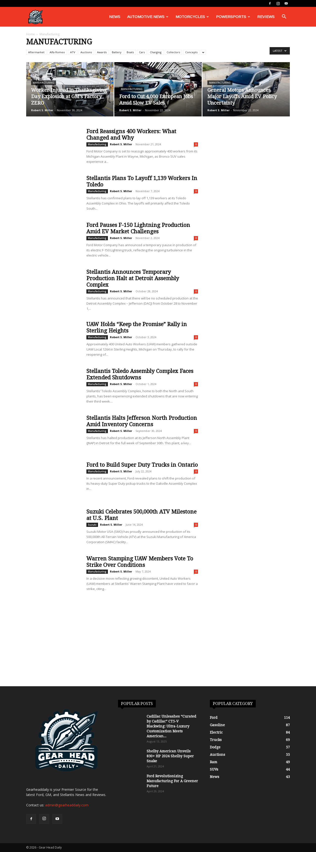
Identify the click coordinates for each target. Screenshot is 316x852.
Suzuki (92, 524)
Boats (130, 52)
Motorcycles (192, 17)
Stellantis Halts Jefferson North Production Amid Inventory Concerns (141, 421)
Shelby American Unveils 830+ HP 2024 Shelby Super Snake (170, 756)
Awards (102, 52)
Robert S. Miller (42, 110)
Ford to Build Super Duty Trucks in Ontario (142, 465)
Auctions (86, 52)
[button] (284, 17)
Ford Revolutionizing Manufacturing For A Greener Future (172, 781)
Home (30, 34)
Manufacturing (43, 82)
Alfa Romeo (57, 52)
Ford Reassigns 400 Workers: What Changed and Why (131, 134)
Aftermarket (36, 52)
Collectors (173, 52)
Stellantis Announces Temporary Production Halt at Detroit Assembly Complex (132, 278)
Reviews (266, 17)
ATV (72, 52)
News (114, 17)
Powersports (233, 17)
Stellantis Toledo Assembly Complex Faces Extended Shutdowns (139, 374)
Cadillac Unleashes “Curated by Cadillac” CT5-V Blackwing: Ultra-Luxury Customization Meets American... (171, 726)
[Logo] (35, 17)
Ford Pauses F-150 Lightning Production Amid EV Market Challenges (138, 228)
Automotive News (147, 17)
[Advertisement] (158, 649)
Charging (155, 52)
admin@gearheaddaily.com (66, 805)
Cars (142, 52)
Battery (116, 52)
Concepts (191, 52)
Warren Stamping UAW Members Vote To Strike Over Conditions (139, 562)
